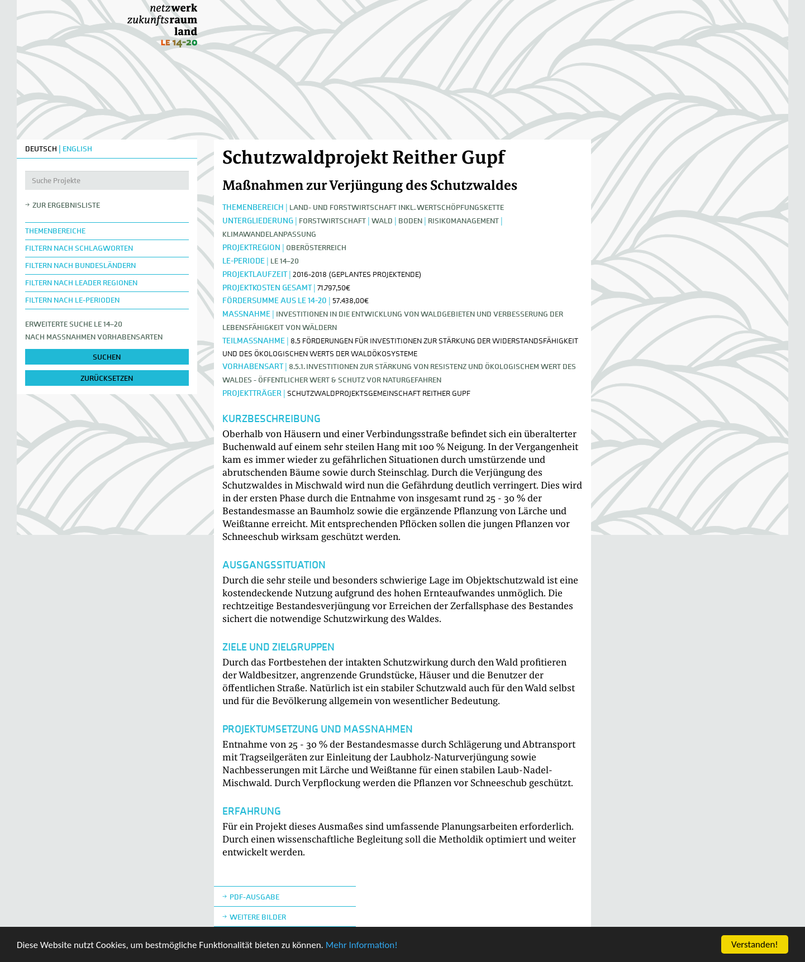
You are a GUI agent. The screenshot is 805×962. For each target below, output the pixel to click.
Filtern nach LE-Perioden (72, 300)
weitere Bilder (258, 917)
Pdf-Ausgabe (254, 897)
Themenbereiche (55, 231)
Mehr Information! (362, 945)
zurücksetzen (106, 378)
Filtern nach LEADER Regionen (81, 283)
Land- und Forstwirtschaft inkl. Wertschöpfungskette (396, 207)
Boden (410, 221)
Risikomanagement (463, 221)
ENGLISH (77, 149)
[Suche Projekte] (107, 180)
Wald (382, 221)
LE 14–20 (284, 261)
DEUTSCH (41, 149)
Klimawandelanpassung (269, 234)
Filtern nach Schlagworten (79, 248)
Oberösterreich (316, 247)
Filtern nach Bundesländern (80, 265)
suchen (107, 357)
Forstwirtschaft (332, 221)
